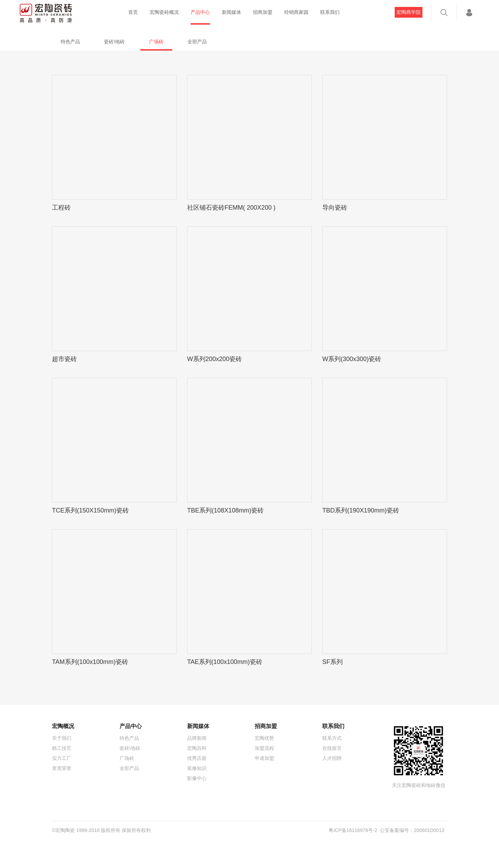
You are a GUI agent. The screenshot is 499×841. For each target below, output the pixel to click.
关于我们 (61, 738)
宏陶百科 (197, 748)
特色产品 (70, 41)
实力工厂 (61, 758)
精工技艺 (61, 748)
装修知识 (197, 768)
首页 (133, 12)
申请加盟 (264, 758)
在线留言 (332, 748)
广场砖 (156, 41)
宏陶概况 (63, 726)
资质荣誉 (61, 768)
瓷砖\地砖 (114, 41)
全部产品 (197, 41)
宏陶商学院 (408, 12)
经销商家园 (296, 12)
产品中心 (200, 12)
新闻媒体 (231, 12)
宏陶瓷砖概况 (164, 12)
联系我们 (330, 12)
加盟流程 (264, 748)
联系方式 (332, 738)
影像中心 (197, 778)
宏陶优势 (264, 738)
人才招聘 (332, 758)
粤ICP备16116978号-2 (353, 830)
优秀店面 (197, 758)
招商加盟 (262, 12)
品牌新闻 (197, 738)
